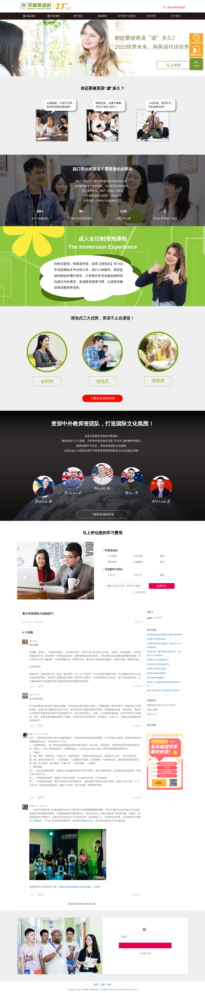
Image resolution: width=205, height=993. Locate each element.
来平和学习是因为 (127, 16)
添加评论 (38, 622)
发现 (96, 984)
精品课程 (29, 16)
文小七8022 (157, 618)
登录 (86, 904)
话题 (102, 984)
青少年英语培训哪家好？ (156, 678)
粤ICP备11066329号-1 (90, 990)
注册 (93, 904)
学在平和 (151, 16)
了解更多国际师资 (102, 514)
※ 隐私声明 (140, 592)
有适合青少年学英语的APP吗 (158, 664)
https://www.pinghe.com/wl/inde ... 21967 (79, 887)
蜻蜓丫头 (32, 734)
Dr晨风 (32, 806)
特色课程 (54, 16)
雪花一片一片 (34, 695)
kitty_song (33, 641)
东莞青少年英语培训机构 (156, 639)
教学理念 (78, 16)
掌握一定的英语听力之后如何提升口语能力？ (164, 690)
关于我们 (175, 16)
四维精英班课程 (95, 810)
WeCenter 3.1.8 (132, 990)
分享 (138, 622)
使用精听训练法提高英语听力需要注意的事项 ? (165, 635)
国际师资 (102, 16)
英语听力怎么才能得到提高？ (158, 660)
